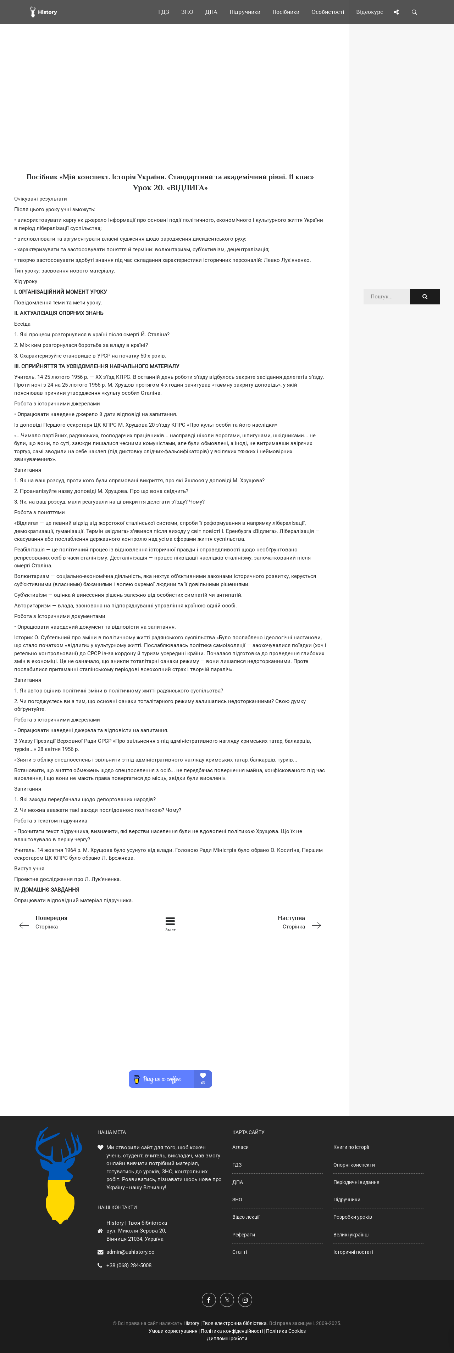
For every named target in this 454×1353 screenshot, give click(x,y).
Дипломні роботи (227, 1338)
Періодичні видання (356, 1182)
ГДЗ (237, 1165)
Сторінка (76, 921)
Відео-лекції (245, 1217)
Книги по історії (351, 1147)
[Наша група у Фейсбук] (209, 1300)
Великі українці (351, 1234)
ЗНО (237, 1199)
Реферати (243, 1234)
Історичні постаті (353, 1252)
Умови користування (173, 1331)
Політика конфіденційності (232, 1331)
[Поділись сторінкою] (396, 12)
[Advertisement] (170, 109)
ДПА (237, 1182)
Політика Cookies (286, 1331)
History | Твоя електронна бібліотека (225, 1323)
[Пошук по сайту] (414, 12)
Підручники (346, 1199)
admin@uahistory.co (130, 1252)
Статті (239, 1252)
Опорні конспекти (354, 1165)
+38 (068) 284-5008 (128, 1265)
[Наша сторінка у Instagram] (245, 1300)
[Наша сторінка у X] (227, 1300)
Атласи (240, 1147)
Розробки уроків (352, 1217)
